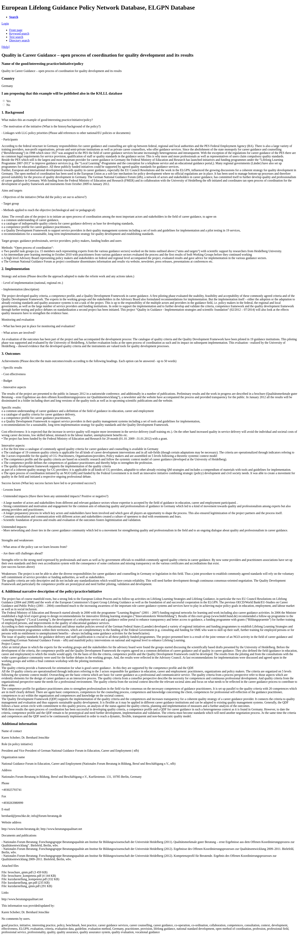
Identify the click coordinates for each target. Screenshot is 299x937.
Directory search (19, 40)
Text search (16, 37)
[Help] (6, 47)
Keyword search (19, 33)
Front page (15, 30)
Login (5, 23)
